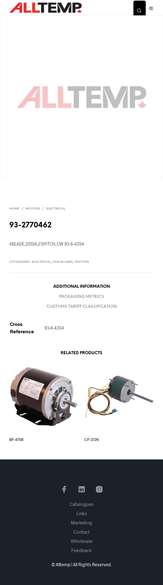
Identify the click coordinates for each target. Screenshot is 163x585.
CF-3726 (91, 439)
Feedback (81, 550)
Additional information (81, 287)
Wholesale (81, 541)
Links (81, 513)
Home (14, 208)
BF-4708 (16, 439)
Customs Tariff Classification (82, 307)
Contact (81, 532)
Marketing (81, 522)
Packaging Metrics (81, 297)
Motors (33, 208)
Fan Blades (63, 262)
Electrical (55, 208)
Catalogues (81, 504)
